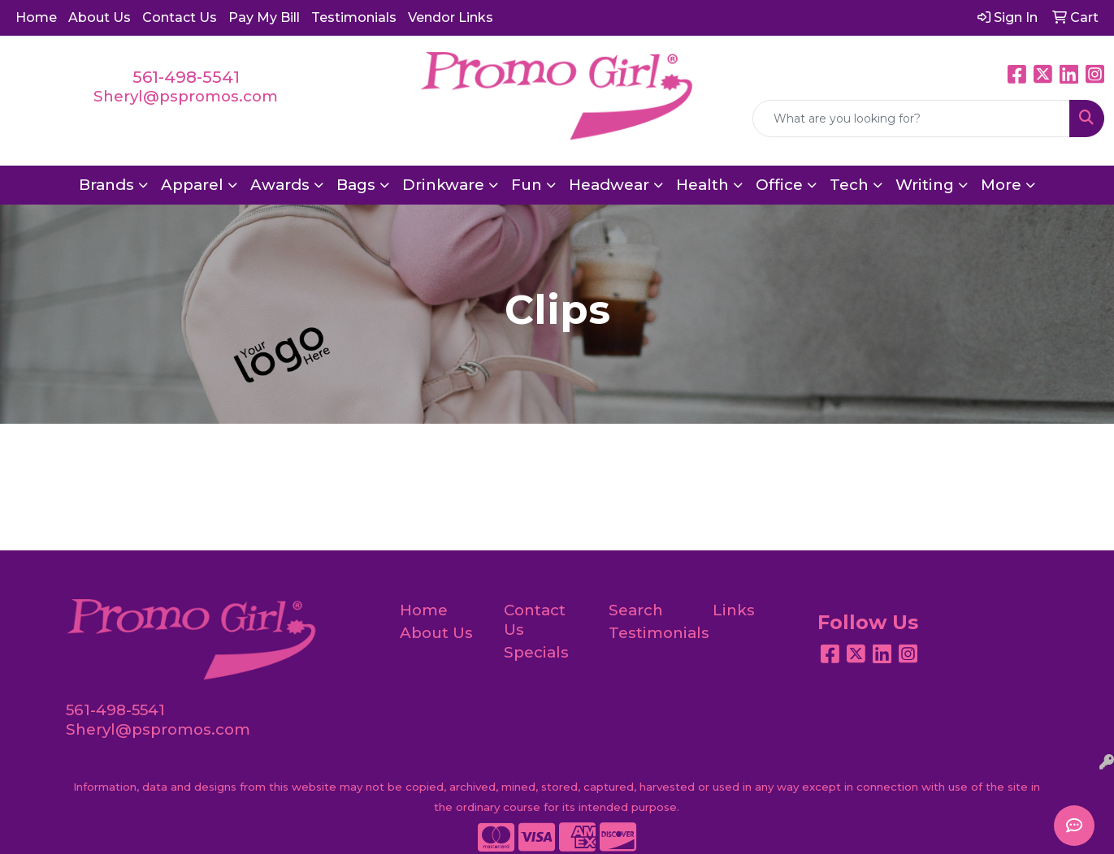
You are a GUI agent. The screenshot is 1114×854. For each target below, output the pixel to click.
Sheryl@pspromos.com (185, 96)
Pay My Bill (264, 17)
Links (734, 610)
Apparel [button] (192, 184)
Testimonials (354, 17)
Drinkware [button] (443, 184)
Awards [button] (280, 184)
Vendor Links (450, 17)
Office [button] (779, 184)
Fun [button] (526, 184)
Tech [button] (849, 184)
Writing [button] (924, 184)
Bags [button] (355, 184)
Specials (536, 652)
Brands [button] (106, 184)
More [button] (1001, 184)
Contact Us (179, 17)
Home (36, 17)
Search (636, 610)
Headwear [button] (609, 184)
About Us (99, 17)
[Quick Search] (911, 118)
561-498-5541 (186, 77)
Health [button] (702, 184)
